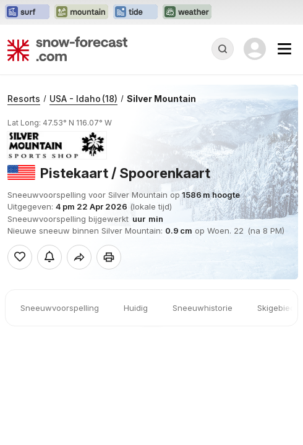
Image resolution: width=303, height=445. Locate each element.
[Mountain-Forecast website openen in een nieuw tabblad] (81, 12)
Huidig (136, 308)
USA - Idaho (83, 98)
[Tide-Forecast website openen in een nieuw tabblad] (135, 12)
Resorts (23, 98)
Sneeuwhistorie (203, 308)
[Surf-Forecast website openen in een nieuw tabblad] (27, 12)
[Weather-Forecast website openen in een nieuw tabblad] (187, 12)
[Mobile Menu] (284, 49)
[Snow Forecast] (67, 48)
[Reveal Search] (222, 49)
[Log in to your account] (255, 49)
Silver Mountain (161, 98)
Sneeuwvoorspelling (59, 308)
